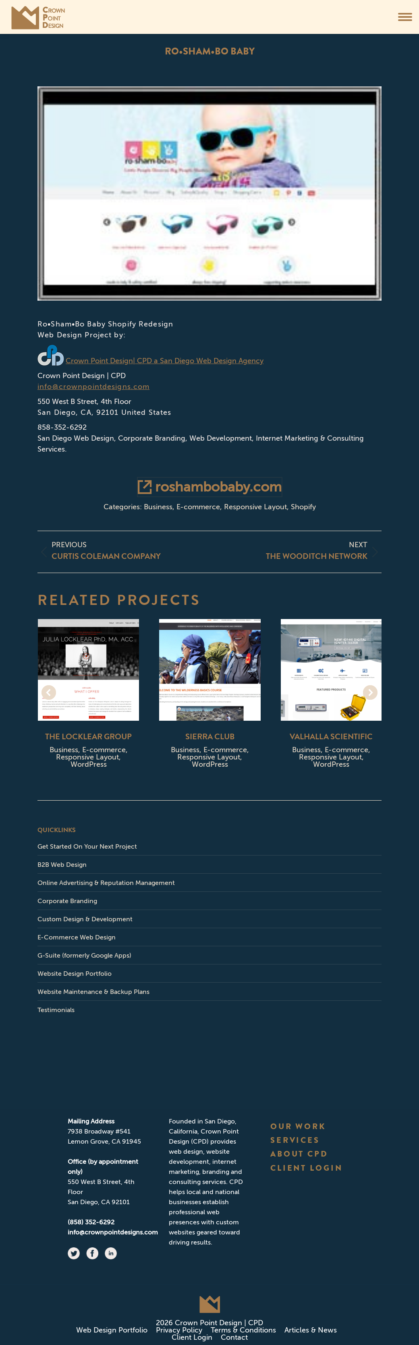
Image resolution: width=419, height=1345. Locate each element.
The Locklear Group (88, 737)
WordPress (89, 764)
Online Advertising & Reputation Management (106, 883)
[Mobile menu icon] (405, 17)
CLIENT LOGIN (306, 1168)
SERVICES (295, 1140)
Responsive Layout (255, 506)
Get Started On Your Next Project (87, 846)
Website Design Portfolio (74, 973)
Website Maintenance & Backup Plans (93, 992)
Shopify (303, 506)
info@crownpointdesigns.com (93, 386)
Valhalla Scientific (331, 737)
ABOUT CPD (299, 1154)
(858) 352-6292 (91, 1222)
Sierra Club (209, 737)
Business (158, 506)
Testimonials (56, 1010)
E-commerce (198, 506)
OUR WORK (298, 1126)
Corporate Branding (67, 901)
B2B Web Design (62, 864)
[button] (48, 692)
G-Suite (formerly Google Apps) (84, 955)
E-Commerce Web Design (76, 937)
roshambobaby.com (210, 487)
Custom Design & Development (85, 919)
